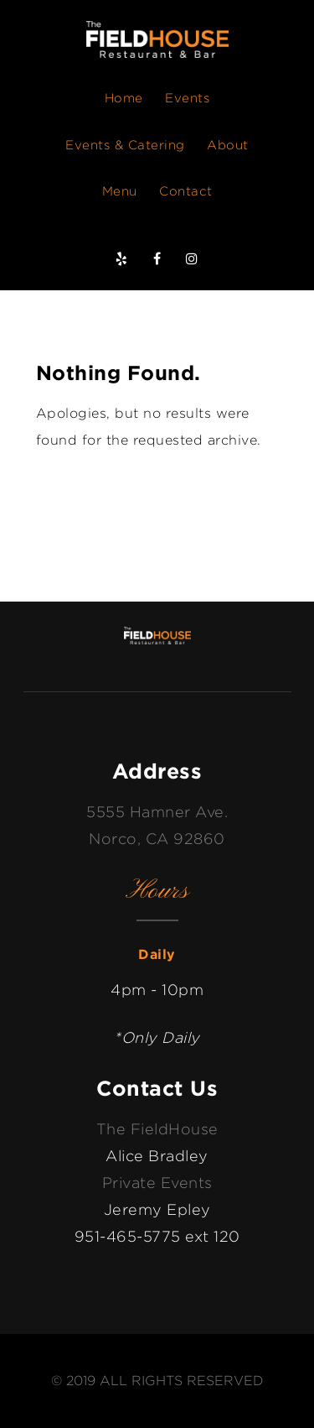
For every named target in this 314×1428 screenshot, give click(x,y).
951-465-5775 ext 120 (157, 1236)
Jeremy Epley (157, 1209)
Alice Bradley (157, 1156)
